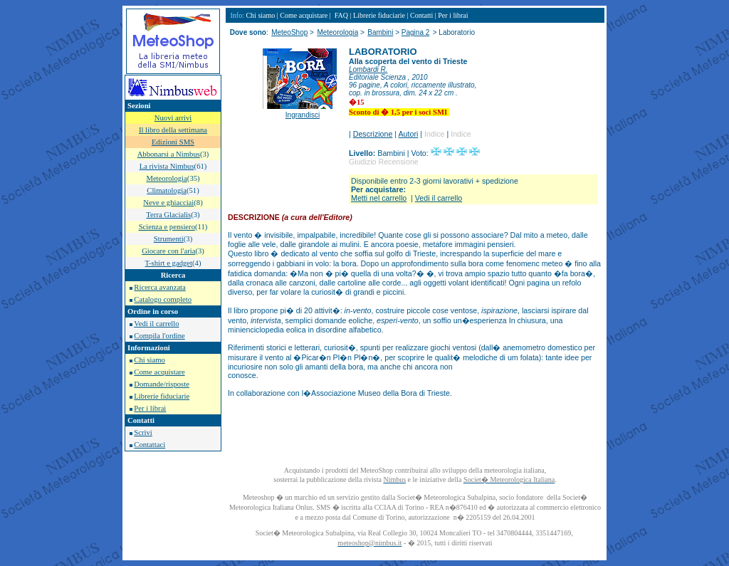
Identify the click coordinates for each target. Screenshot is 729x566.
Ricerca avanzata (159, 287)
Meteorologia (337, 32)
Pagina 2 (415, 32)
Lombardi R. (368, 69)
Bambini (380, 32)
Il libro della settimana (173, 130)
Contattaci (149, 445)
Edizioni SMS (173, 142)
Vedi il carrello (156, 323)
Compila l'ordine (159, 336)
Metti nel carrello (379, 198)
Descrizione (373, 134)
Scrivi (143, 432)
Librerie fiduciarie (161, 396)
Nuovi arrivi (173, 118)
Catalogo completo (163, 299)
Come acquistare (159, 372)
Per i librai (150, 408)
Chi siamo (149, 360)
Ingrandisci (302, 115)
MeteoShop (289, 32)
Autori (409, 134)
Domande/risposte (161, 384)
